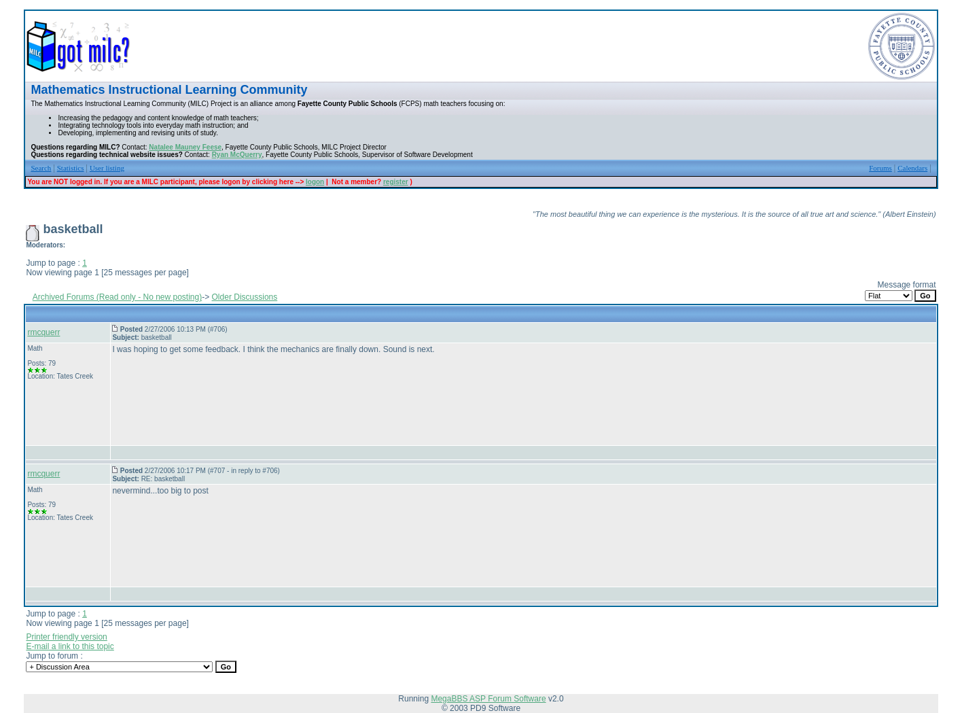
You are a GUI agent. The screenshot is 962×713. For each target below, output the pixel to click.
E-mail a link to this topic (69, 646)
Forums (880, 168)
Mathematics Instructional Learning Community (169, 90)
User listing (107, 168)
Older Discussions (245, 297)
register (395, 182)
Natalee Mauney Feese (185, 147)
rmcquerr (43, 332)
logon (315, 182)
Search (41, 168)
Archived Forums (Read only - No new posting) (117, 297)
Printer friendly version (66, 637)
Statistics (70, 168)
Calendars (912, 168)
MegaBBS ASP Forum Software (488, 698)
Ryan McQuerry (237, 154)
